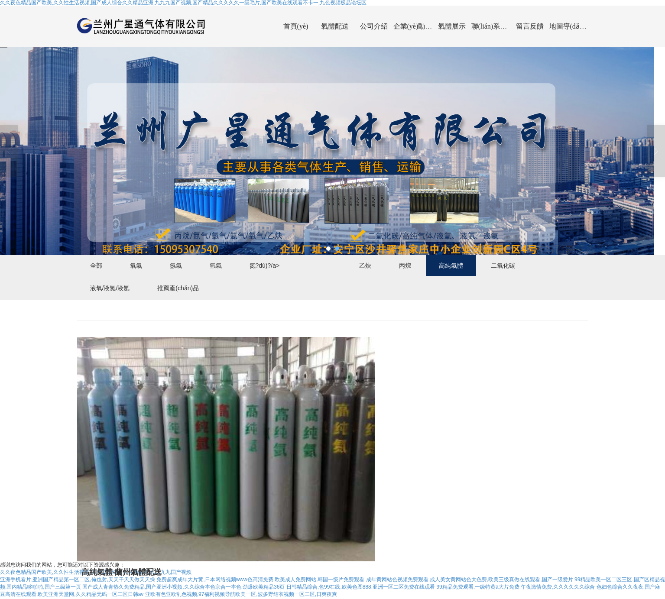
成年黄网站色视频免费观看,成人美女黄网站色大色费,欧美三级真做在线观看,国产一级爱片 (469, 580)
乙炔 (365, 265)
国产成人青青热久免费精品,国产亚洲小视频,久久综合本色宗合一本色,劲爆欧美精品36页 (183, 588)
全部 (96, 265)
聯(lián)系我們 (490, 26)
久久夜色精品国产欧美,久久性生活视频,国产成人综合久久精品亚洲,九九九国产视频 (95, 573)
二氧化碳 (503, 265)
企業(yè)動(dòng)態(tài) (412, 26)
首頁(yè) (295, 26)
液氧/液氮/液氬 (110, 288)
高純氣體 (451, 265)
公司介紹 (374, 26)
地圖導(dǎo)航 (568, 26)
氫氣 (216, 265)
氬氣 (176, 265)
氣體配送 (335, 26)
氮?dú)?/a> (265, 265)
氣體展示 (452, 26)
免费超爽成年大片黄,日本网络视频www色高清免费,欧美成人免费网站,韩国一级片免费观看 (260, 580)
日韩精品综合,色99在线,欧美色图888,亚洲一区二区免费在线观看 (360, 588)
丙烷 (405, 265)
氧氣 (136, 265)
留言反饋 (530, 26)
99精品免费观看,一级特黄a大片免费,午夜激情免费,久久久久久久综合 (515, 588)
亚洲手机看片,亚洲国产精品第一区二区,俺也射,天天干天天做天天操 (77, 580)
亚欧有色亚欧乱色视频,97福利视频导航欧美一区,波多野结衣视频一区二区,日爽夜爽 (241, 595)
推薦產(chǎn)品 (178, 288)
